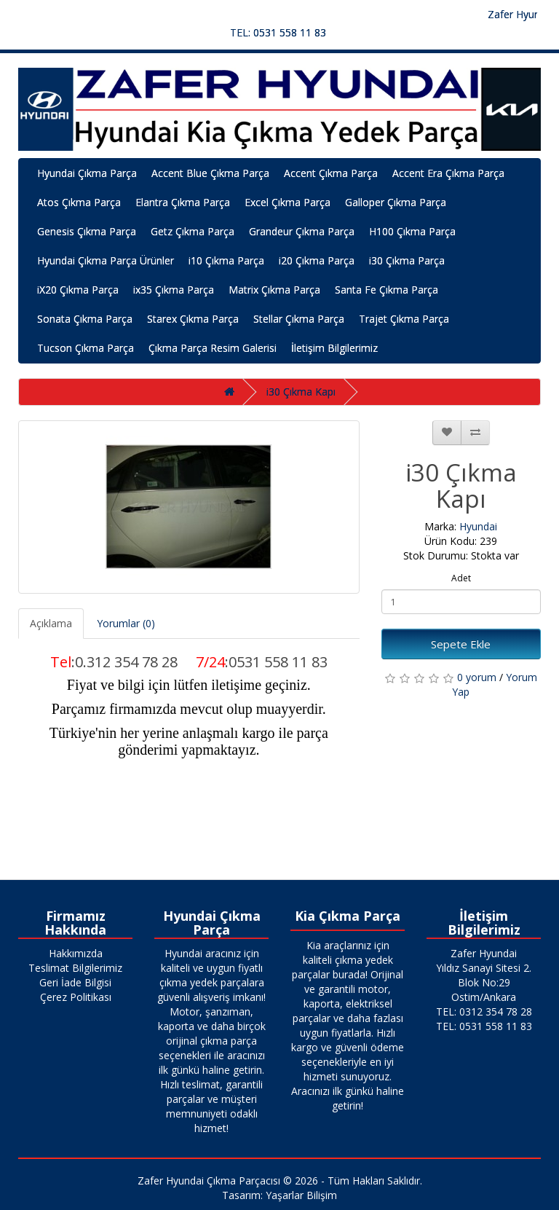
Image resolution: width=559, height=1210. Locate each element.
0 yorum (476, 677)
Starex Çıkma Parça (193, 319)
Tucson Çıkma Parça (85, 348)
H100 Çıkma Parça (412, 231)
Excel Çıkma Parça (287, 202)
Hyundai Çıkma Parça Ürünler (105, 260)
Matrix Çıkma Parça (274, 289)
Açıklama (51, 623)
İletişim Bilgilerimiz (334, 348)
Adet (461, 578)
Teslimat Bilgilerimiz (75, 968)
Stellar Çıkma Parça (298, 319)
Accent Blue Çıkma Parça (210, 173)
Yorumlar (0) (126, 623)
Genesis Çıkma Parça (86, 231)
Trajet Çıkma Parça (404, 319)
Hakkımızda (76, 953)
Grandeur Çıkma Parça (301, 231)
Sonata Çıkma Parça (84, 319)
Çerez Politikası (75, 997)
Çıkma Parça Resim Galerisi (212, 348)
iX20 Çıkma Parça (78, 289)
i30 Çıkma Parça (407, 260)
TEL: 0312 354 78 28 (484, 1011)
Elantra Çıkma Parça (182, 202)
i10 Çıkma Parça (226, 260)
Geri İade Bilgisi (75, 982)
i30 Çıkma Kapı (301, 391)
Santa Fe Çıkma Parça (386, 289)
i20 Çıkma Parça (316, 260)
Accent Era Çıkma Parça (448, 173)
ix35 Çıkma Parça (173, 289)
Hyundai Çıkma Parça (87, 173)
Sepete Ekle (461, 644)
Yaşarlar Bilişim (301, 1195)
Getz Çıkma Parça (192, 231)
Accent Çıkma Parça (331, 173)
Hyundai (478, 526)
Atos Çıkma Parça (79, 202)
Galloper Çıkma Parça (395, 202)
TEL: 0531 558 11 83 (278, 32)
